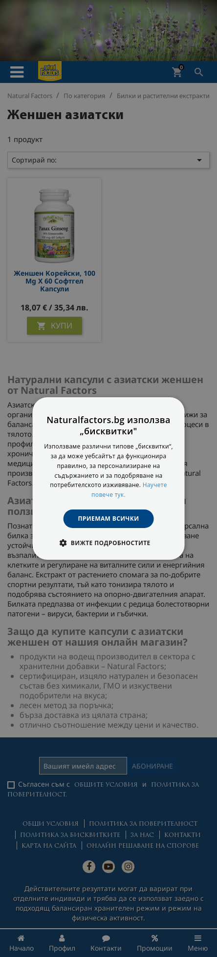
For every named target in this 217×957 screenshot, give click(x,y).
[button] (108, 543)
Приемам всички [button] (108, 518)
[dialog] (109, 478)
